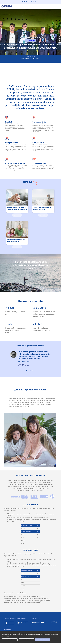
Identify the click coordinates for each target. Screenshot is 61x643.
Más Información (30, 40)
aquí (11, 634)
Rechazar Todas (26, 639)
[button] (4, 38)
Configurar (10, 639)
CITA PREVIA (33, 1)
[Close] (59, 2)
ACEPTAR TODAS (43, 639)
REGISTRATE (25, 1)
